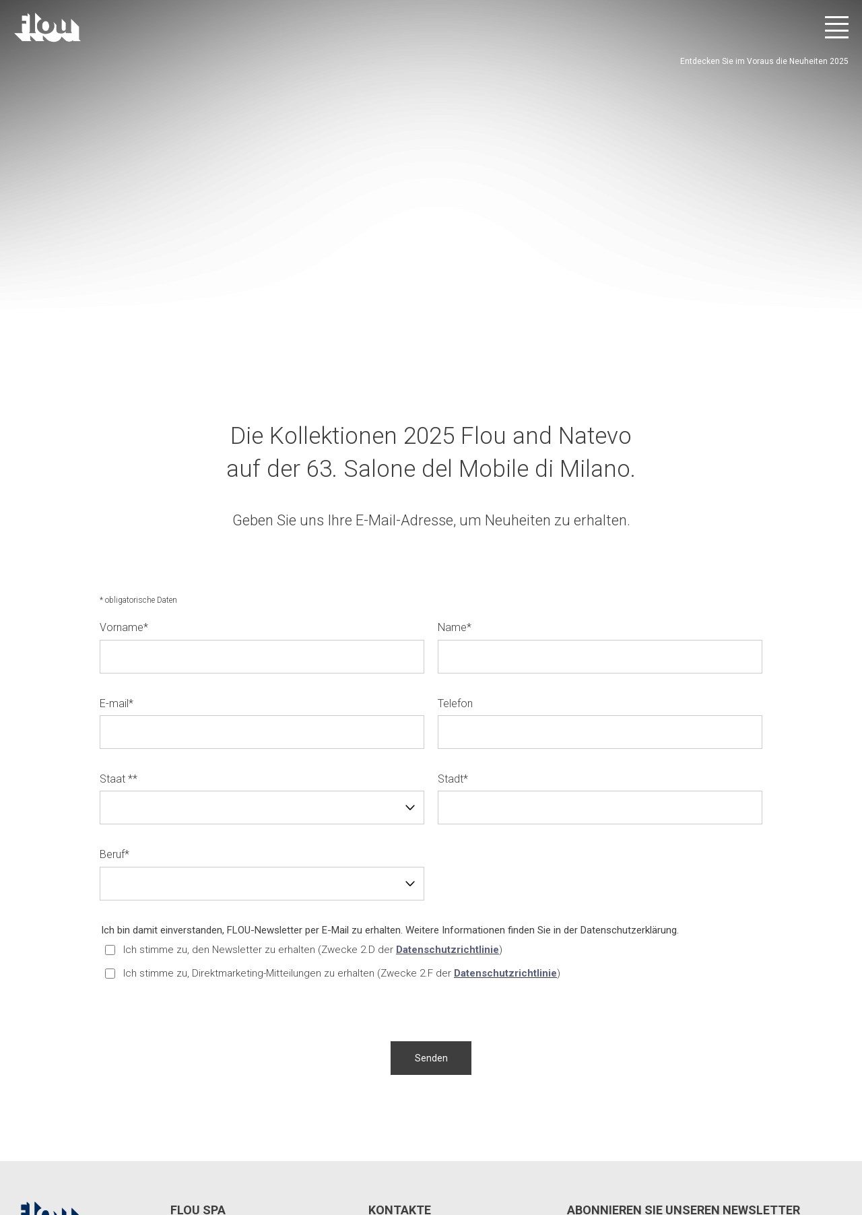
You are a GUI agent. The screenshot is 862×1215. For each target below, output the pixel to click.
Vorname (124, 448)
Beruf (114, 675)
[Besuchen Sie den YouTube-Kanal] (802, 1161)
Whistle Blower (416, 1154)
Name (454, 448)
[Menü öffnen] (837, 27)
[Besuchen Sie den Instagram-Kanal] (764, 1161)
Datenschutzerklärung (629, 750)
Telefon (455, 523)
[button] (431, 878)
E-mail (116, 523)
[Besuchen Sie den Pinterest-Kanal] (839, 1161)
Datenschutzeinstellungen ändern (230, 1154)
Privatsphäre (126, 1154)
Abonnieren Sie (810, 1077)
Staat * (118, 599)
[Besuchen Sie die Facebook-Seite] (728, 1161)
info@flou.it (414, 1093)
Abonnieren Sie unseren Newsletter (683, 1030)
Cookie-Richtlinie (341, 1154)
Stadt (453, 599)
